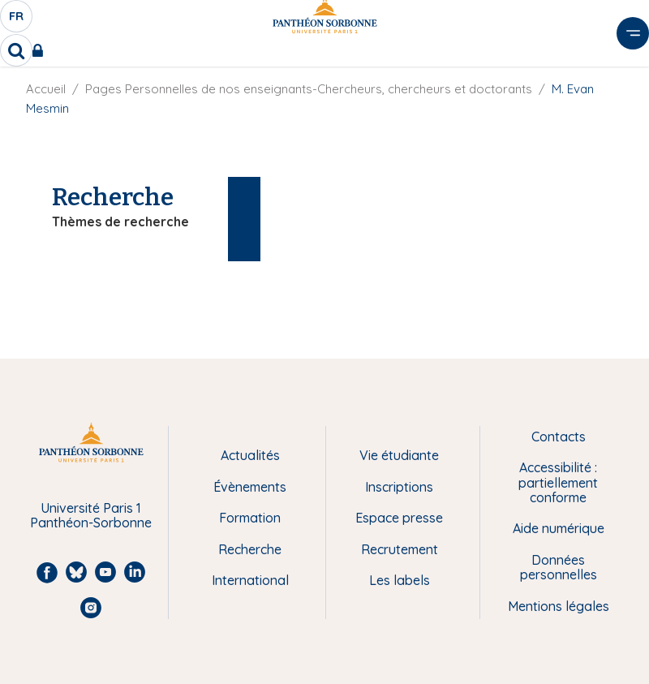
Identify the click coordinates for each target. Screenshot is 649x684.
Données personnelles (558, 568)
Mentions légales (558, 606)
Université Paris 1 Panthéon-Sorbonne (91, 516)
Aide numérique (558, 528)
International (250, 580)
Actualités (250, 455)
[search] (16, 50)
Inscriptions (399, 487)
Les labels (399, 580)
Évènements (249, 487)
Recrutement (399, 549)
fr (17, 20)
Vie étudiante (399, 455)
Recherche (250, 549)
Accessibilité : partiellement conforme (558, 482)
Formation (250, 517)
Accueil (46, 89)
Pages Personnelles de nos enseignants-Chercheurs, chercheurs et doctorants (308, 89)
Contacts (558, 436)
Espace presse (399, 517)
